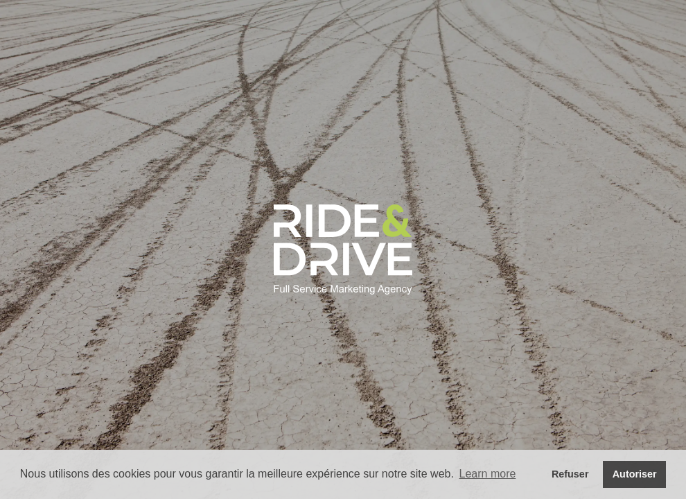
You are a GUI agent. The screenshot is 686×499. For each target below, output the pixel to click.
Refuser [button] (570, 474)
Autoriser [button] (635, 474)
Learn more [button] (487, 474)
